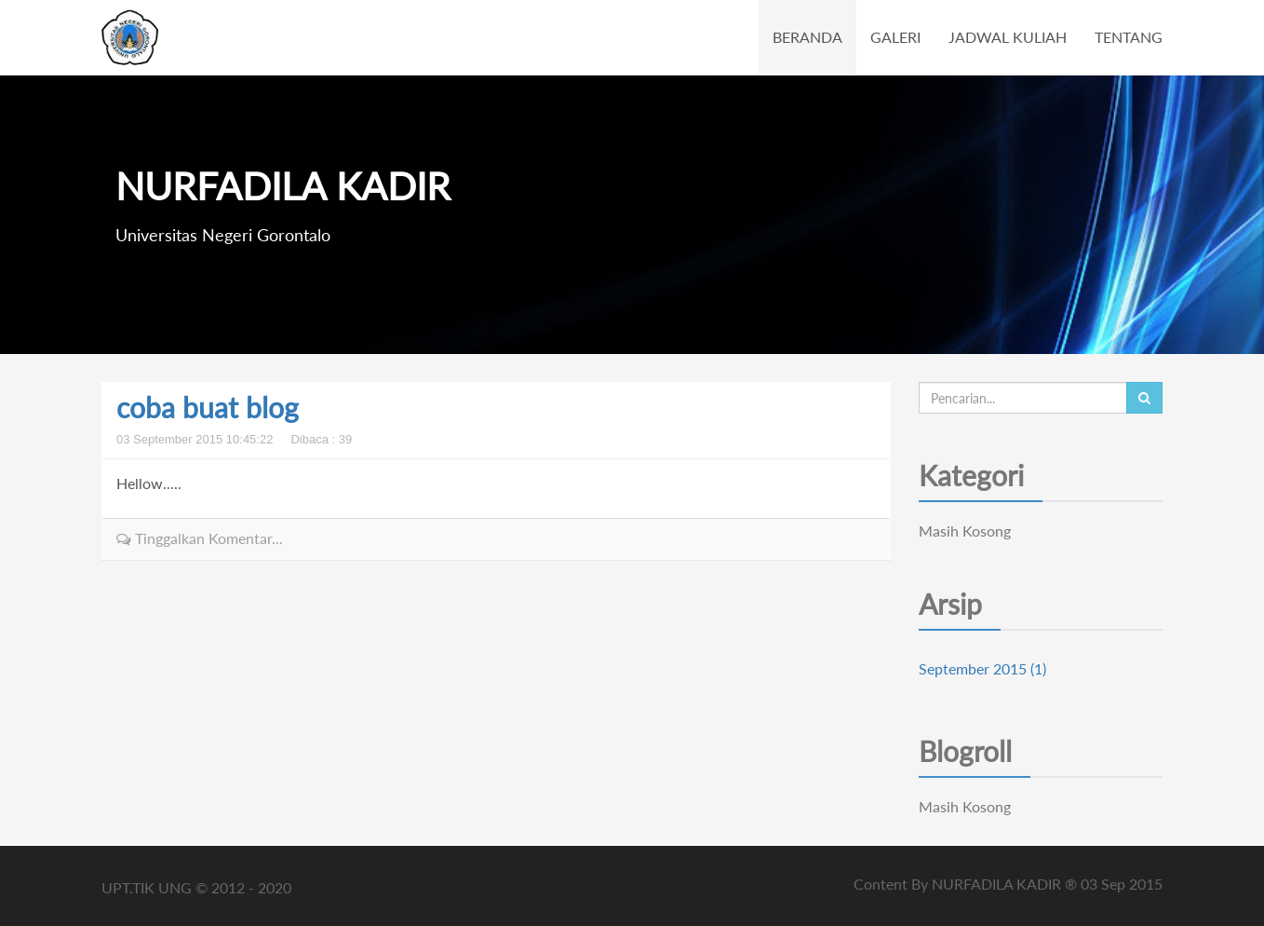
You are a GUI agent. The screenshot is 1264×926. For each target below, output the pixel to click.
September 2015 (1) (982, 668)
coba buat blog (207, 407)
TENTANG (1129, 37)
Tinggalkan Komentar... (199, 538)
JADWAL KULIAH (1007, 37)
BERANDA (807, 37)
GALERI (895, 37)
